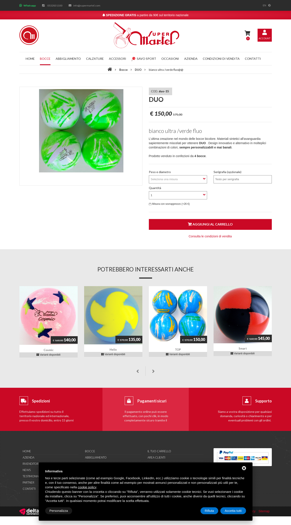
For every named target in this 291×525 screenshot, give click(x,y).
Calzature (95, 58)
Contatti (253, 58)
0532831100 (54, 5)
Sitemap (263, 511)
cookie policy (87, 487)
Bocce (45, 58)
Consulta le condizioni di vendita (210, 236)
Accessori (117, 58)
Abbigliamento (68, 58)
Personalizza (58, 510)
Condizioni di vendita (221, 58)
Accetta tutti (233, 510)
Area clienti (156, 457)
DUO (138, 69)
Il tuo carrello (159, 451)
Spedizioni (41, 401)
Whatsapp (30, 5)
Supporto (263, 401)
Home (30, 58)
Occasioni (170, 58)
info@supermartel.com (86, 5)
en (264, 5)
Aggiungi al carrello (210, 224)
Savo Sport (143, 58)
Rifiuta (209, 510)
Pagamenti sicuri (151, 401)
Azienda (191, 58)
